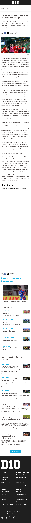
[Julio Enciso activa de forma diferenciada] (26, 321)
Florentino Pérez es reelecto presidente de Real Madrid (10, 339)
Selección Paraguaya (8, 319)
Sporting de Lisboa (16, 278)
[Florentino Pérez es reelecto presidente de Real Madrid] (26, 339)
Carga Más (15, 451)
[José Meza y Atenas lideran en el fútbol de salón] (26, 379)
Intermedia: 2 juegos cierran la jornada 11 (11, 312)
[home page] (16, 2)
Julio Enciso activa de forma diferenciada (10, 321)
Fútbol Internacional (8, 337)
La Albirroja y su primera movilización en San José (9, 330)
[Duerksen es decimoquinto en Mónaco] (26, 348)
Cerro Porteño (5, 390)
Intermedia (6, 310)
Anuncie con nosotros (22, 472)
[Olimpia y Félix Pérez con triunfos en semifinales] (26, 366)
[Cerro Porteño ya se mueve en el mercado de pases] (26, 391)
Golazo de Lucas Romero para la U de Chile (14, 301)
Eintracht (5, 278)
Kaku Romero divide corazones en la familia (9, 405)
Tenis (2, 433)
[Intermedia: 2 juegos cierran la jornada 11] (26, 312)
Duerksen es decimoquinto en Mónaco (11, 348)
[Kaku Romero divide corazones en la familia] (26, 404)
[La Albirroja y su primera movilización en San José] (26, 330)
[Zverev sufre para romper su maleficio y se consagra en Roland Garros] (26, 434)
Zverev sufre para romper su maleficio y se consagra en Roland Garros (11, 436)
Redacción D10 (18, 315)
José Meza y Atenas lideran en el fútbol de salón (10, 380)
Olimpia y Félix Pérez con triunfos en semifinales (9, 367)
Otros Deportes (7, 346)
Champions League (8, 281)
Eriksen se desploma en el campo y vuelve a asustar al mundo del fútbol (10, 419)
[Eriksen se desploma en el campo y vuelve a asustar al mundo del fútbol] (26, 417)
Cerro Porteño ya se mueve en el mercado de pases (10, 392)
